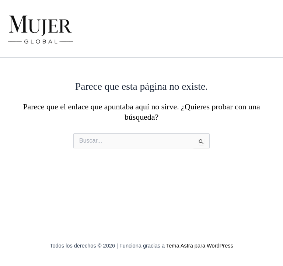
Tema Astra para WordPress (199, 246)
